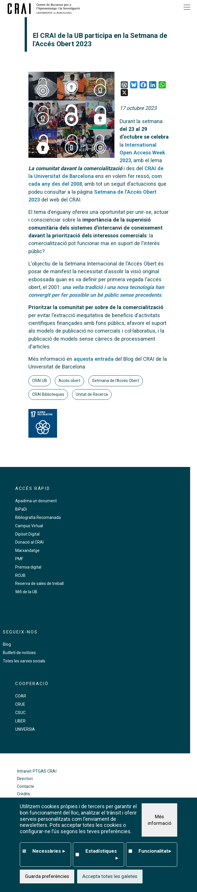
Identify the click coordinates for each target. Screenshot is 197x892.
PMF (19, 558)
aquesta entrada (94, 359)
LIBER (20, 721)
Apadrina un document (36, 501)
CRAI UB (39, 380)
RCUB (20, 575)
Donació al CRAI (29, 542)
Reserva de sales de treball (39, 583)
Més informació (159, 820)
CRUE (20, 704)
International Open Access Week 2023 (142, 153)
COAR (20, 696)
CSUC (20, 712)
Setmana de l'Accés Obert (115, 380)
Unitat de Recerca (92, 394)
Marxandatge (27, 550)
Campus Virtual (29, 525)
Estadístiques (101, 855)
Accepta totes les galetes (109, 876)
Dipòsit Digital (27, 534)
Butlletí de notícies (19, 652)
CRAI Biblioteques (48, 394)
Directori (25, 778)
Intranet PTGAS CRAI (36, 771)
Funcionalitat (155, 851)
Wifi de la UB (26, 592)
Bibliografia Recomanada (38, 517)
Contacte (25, 786)
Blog (7, 644)
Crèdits (23, 794)
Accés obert (69, 380)
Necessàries (48, 851)
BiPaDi (21, 509)
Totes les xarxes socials (24, 661)
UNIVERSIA (25, 729)
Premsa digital (28, 567)
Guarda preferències (47, 876)
